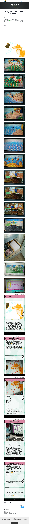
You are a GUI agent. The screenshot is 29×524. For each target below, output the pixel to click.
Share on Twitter (22, 507)
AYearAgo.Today (9, 1)
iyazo (5, 511)
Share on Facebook (22, 506)
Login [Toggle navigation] (22, 1)
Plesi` (11, 502)
